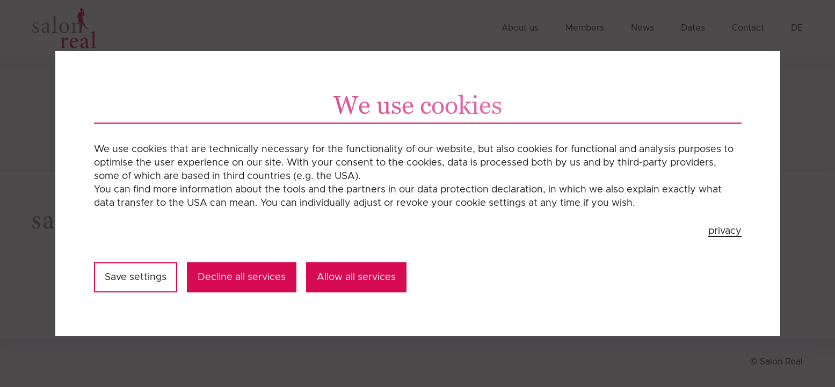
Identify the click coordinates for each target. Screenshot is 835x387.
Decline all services (242, 277)
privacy (725, 231)
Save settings (135, 277)
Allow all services (356, 277)
